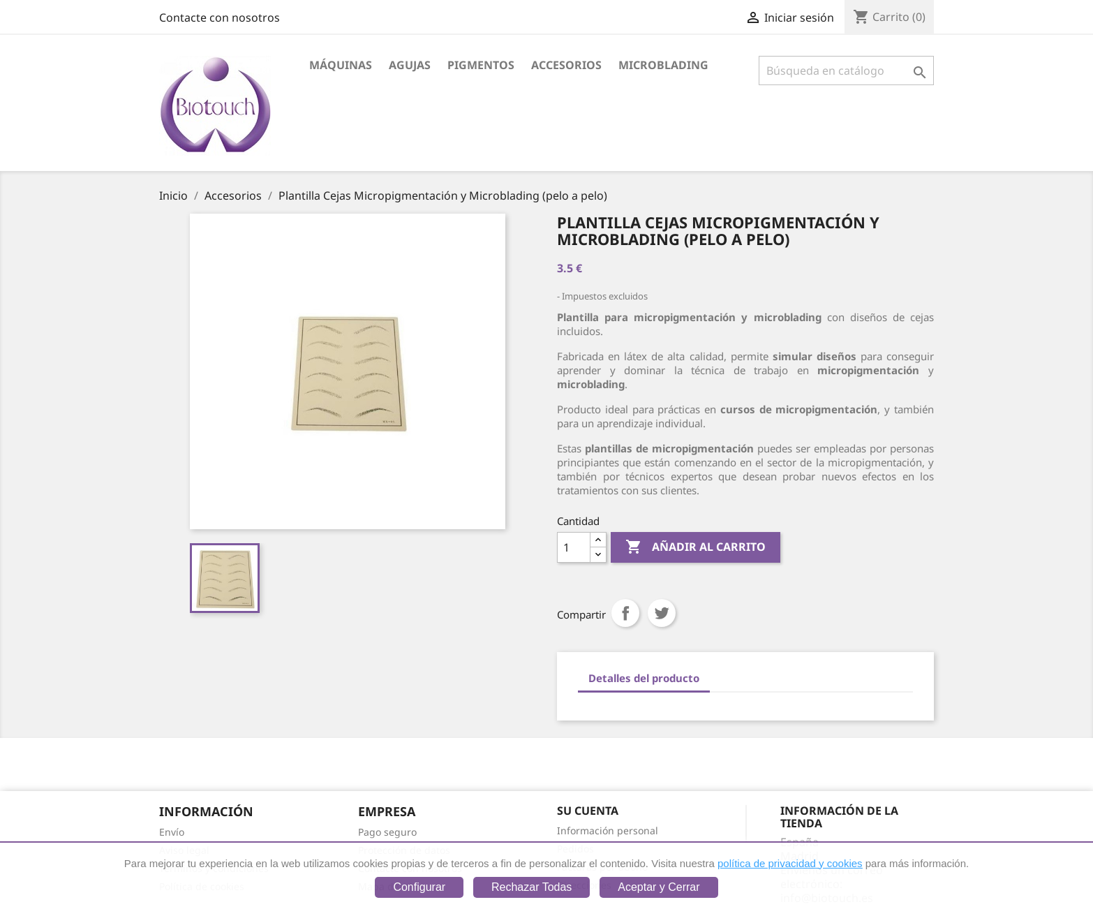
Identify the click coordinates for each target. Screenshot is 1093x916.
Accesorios (566, 65)
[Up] (598, 540)
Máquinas (340, 65)
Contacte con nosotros (219, 17)
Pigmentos (480, 65)
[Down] (598, 555)
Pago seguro (387, 832)
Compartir (625, 613)
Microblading (663, 65)
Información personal (607, 830)
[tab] (644, 679)
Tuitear (662, 613)
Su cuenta (587, 810)
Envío (171, 832)
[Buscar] (846, 70)
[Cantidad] (573, 547)
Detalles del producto (643, 678)
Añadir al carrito (695, 547)
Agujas (410, 65)
